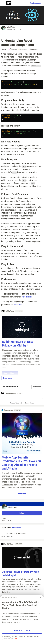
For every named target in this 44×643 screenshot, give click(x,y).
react (4, 49)
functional (33, 49)
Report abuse (29, 403)
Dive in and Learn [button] (22, 630)
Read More (7, 378)
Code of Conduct (16, 403)
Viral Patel (11, 27)
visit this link (27, 297)
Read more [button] (22, 493)
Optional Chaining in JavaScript (21, 534)
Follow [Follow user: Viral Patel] (22, 513)
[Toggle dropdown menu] (40, 311)
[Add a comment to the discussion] (24, 395)
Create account (35, 3)
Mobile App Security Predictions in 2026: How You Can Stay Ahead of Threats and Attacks (21, 463)
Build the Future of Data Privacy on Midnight (17, 343)
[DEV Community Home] (9, 3)
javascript (22, 49)
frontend (13, 49)
